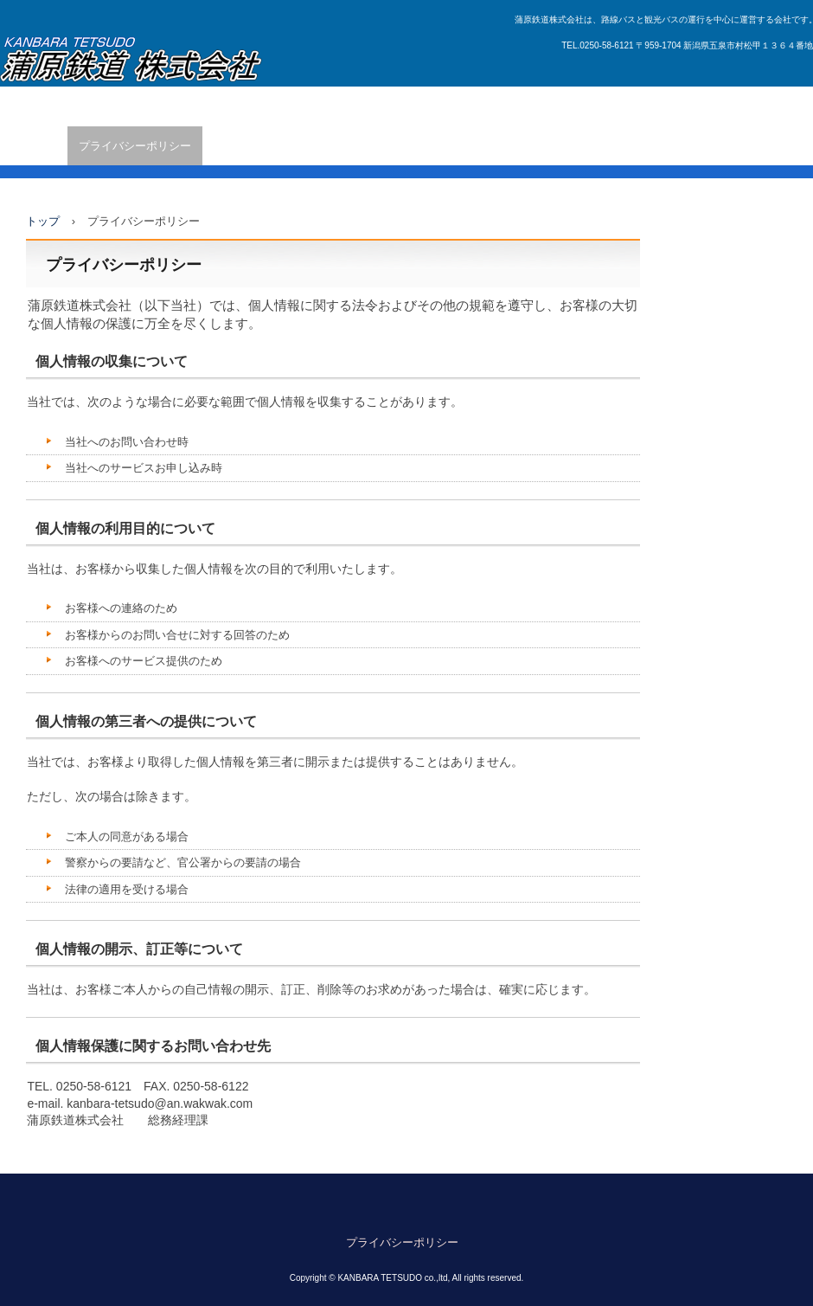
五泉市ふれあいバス (219, 106)
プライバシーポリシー (135, 145)
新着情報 (123, 106)
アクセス (749, 106)
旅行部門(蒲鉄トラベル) (645, 106)
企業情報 (33, 145)
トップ (43, 221)
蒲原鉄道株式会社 (131, 60)
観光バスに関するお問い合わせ (483, 106)
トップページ (45, 106)
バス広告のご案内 (337, 106)
